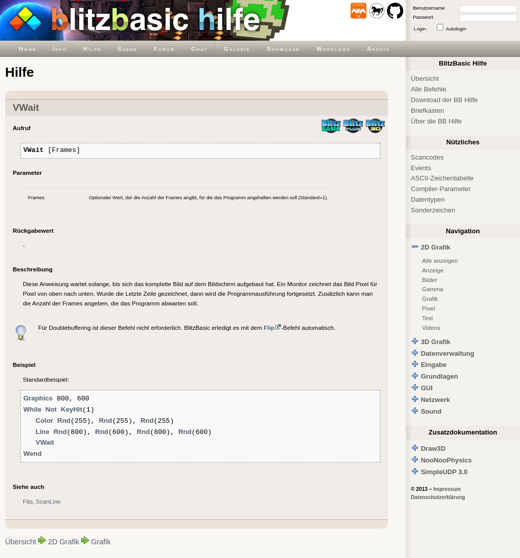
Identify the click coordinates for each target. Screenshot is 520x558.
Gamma (432, 289)
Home (28, 48)
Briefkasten (427, 110)
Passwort (423, 17)
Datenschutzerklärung (438, 497)
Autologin (456, 29)
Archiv (378, 48)
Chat (199, 48)
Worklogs (333, 48)
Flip (27, 501)
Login (420, 29)
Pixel (428, 308)
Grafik (101, 542)
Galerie (237, 48)
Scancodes (427, 157)
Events (421, 168)
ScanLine (48, 501)
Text (427, 318)
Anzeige (433, 270)
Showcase (283, 48)
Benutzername (429, 8)
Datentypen (428, 199)
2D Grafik (63, 542)
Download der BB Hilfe (444, 100)
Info (60, 48)
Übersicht (20, 542)
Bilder (429, 279)
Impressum (447, 489)
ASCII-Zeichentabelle (442, 178)
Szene (128, 48)
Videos (431, 327)
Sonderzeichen (433, 210)
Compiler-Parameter (441, 189)
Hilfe (92, 48)
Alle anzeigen (440, 260)
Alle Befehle (428, 89)
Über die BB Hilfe (436, 121)
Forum (164, 48)
